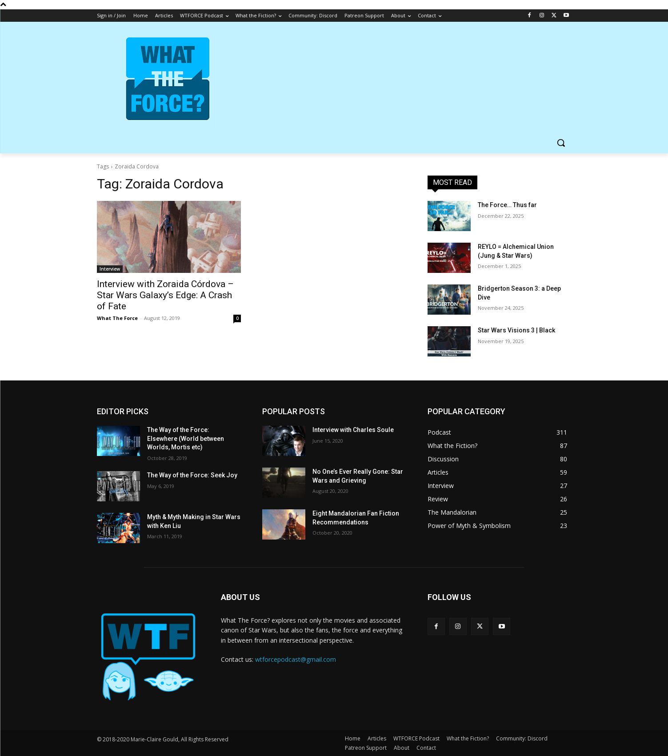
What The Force (117, 318)
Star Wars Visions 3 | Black (516, 330)
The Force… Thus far (507, 204)
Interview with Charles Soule (353, 429)
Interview (110, 269)
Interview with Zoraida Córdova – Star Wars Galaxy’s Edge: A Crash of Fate (165, 295)
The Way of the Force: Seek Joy (192, 475)
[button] (561, 142)
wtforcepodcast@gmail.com (295, 659)
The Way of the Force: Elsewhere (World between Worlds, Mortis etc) (185, 438)
